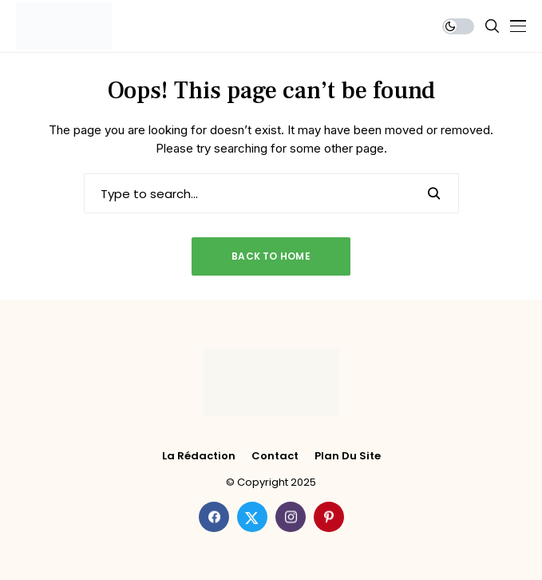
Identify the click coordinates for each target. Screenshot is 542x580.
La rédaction (198, 456)
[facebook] (214, 517)
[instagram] (290, 517)
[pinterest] (329, 517)
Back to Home (271, 256)
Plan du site (348, 456)
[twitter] (252, 517)
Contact (275, 456)
